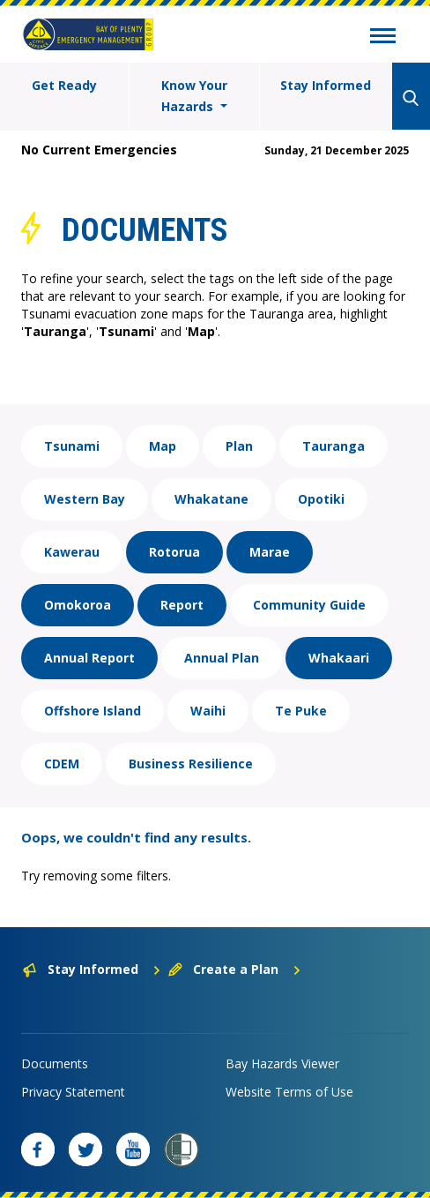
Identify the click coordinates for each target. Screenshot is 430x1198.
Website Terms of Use (289, 1091)
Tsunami (72, 446)
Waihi (208, 710)
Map (162, 446)
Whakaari (338, 657)
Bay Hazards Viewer (282, 1063)
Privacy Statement (73, 1091)
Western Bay (84, 498)
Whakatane (211, 498)
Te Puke (301, 710)
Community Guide (309, 604)
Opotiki (321, 498)
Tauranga (333, 446)
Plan (239, 446)
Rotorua (174, 551)
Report (182, 604)
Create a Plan (234, 969)
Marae (269, 551)
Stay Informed (325, 85)
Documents (54, 1063)
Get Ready (64, 85)
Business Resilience (191, 763)
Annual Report (89, 657)
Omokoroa (77, 604)
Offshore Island (92, 710)
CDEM (61, 763)
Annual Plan (221, 657)
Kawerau (72, 551)
